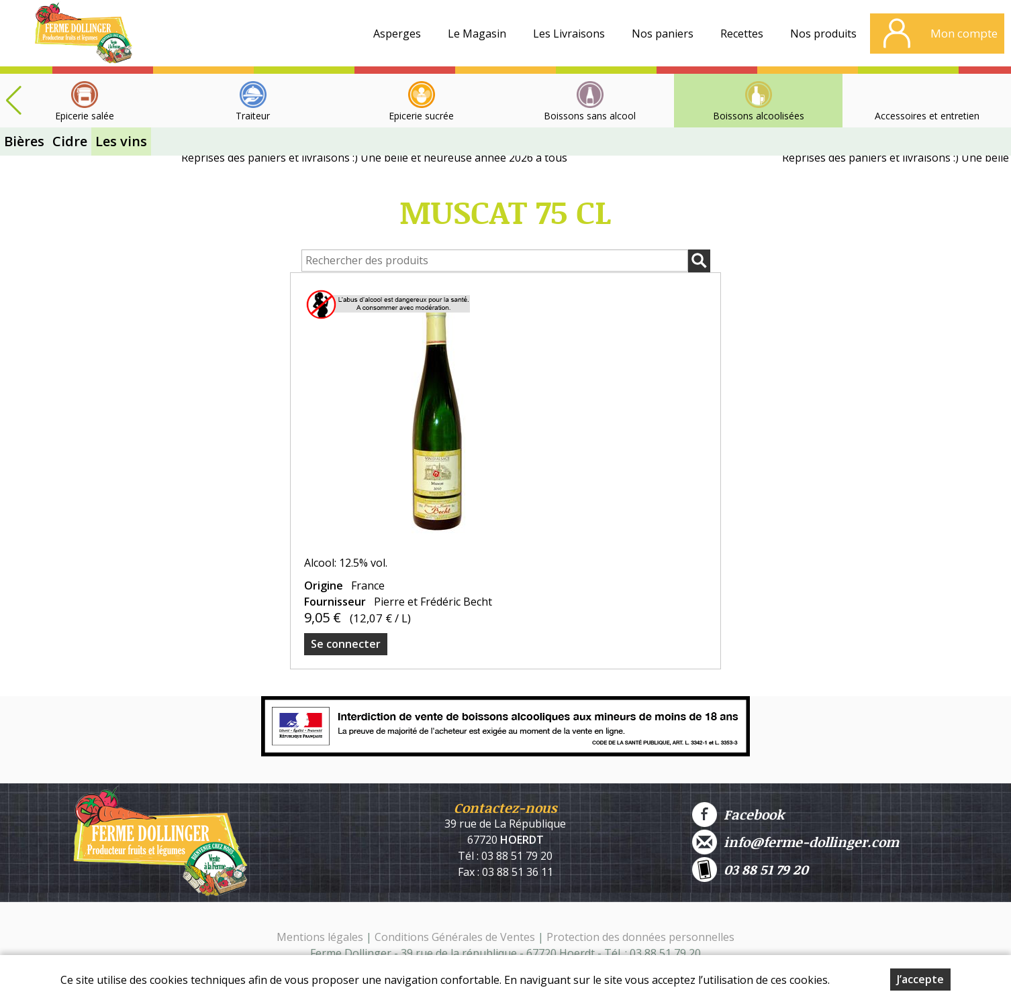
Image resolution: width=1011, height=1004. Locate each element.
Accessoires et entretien (927, 115)
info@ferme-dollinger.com (795, 842)
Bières (24, 141)
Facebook (738, 814)
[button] (13, 100)
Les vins (121, 141)
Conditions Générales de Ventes (456, 937)
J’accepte (920, 979)
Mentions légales (320, 937)
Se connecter (346, 643)
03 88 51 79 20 (750, 869)
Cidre (69, 141)
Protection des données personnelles (640, 937)
